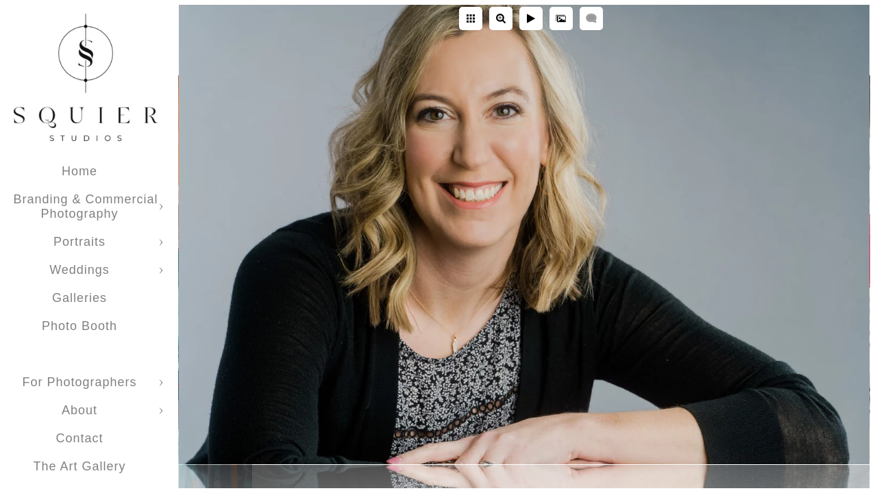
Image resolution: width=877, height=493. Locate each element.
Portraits (79, 242)
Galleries (79, 298)
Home (79, 171)
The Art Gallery (79, 466)
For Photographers (79, 382)
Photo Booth (79, 326)
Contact (79, 438)
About (79, 410)
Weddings (79, 270)
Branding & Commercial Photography (85, 206)
